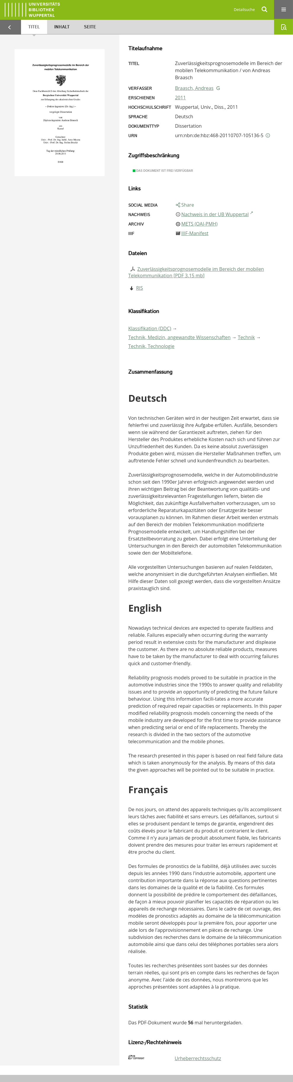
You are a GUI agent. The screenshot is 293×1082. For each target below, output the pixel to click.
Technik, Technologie (151, 346)
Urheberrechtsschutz (198, 1058)
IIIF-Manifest (195, 233)
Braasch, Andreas (194, 88)
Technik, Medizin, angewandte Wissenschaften (179, 337)
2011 (180, 97)
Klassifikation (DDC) (149, 328)
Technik (246, 337)
